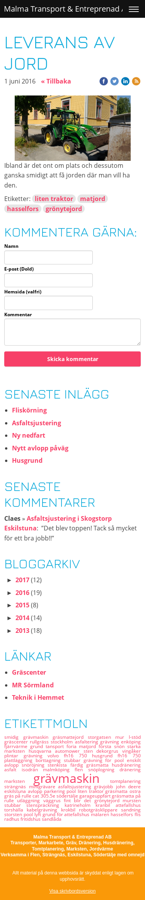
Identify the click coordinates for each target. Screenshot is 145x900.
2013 (22, 630)
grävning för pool (105, 760)
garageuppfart (95, 796)
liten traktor (54, 198)
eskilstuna (16, 791)
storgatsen (101, 737)
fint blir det (79, 800)
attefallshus (128, 805)
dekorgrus (109, 751)
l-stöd (135, 737)
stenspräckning (45, 805)
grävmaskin (71, 778)
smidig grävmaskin (28, 737)
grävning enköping (120, 741)
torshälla (15, 809)
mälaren (101, 814)
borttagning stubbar (60, 760)
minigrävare (43, 786)
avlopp (36, 791)
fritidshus (31, 819)
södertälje (67, 796)
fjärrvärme (17, 746)
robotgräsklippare (100, 809)
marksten (18, 781)
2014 (22, 618)
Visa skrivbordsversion (72, 891)
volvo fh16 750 (70, 755)
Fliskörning (29, 410)
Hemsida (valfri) (22, 292)
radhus (12, 819)
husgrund (105, 755)
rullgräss (40, 741)
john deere (128, 786)
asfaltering (87, 741)
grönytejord (64, 209)
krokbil (70, 809)
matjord (92, 198)
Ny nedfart (28, 435)
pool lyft (33, 814)
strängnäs (16, 786)
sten (90, 751)
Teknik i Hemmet (38, 697)
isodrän (32, 769)
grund (38, 746)
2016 (22, 592)
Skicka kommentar (72, 359)
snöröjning (35, 765)
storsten (14, 814)
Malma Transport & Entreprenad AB (67, 8)
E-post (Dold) (19, 269)
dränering (130, 769)
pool (72, 791)
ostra (135, 791)
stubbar (15, 805)
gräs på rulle (18, 796)
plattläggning (20, 760)
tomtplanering (125, 781)
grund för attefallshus (67, 814)
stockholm (63, 741)
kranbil (106, 805)
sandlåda (51, 819)
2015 (22, 605)
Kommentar (18, 314)
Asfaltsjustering (36, 423)
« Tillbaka (56, 81)
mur (121, 737)
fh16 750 (129, 755)
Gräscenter (29, 672)
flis (138, 814)
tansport (56, 746)
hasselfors (23, 209)
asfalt (12, 769)
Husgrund (27, 460)
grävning (36, 755)
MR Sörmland (33, 685)
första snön (113, 746)
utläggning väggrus (40, 800)
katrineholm (80, 805)
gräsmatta (117, 791)
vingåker (131, 751)
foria (73, 746)
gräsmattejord (70, 737)
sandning (131, 809)
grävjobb (105, 786)
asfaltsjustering (76, 786)
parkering (55, 791)
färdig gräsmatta (91, 765)
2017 (22, 580)
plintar (13, 755)
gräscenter (17, 741)
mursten (132, 800)
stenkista (59, 765)
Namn (11, 246)
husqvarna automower (56, 751)
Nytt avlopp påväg (40, 448)
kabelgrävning (44, 809)
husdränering (126, 765)
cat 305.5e (44, 796)
